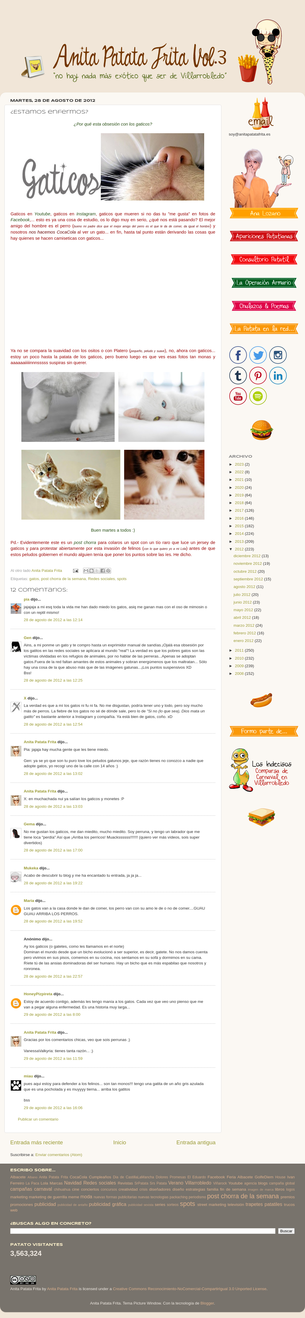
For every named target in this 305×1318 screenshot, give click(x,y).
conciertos (90, 1189)
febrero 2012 (245, 633)
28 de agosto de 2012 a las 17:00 (53, 850)
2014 (240, 533)
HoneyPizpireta (38, 994)
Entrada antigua (196, 1142)
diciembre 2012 (247, 556)
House (280, 1177)
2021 (240, 479)
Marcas (56, 1183)
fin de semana (233, 1189)
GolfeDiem (264, 1177)
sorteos (173, 1205)
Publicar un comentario (38, 1119)
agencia (250, 1183)
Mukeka (31, 868)
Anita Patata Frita (40, 742)
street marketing (211, 1204)
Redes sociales (101, 579)
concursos (109, 1189)
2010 (240, 658)
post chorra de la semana (63, 579)
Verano (175, 1182)
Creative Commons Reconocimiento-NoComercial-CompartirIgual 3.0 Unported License (190, 1289)
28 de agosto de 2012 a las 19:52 (53, 921)
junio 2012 (243, 602)
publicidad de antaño (72, 1205)
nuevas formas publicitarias (115, 1197)
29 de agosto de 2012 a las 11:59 (53, 1058)
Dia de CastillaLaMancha (133, 1177)
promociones (21, 1204)
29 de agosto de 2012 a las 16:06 (53, 1108)
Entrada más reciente (36, 1142)
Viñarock (220, 1183)
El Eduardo (196, 1177)
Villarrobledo (198, 1182)
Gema (29, 824)
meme (73, 1197)
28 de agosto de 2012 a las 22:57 (53, 976)
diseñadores (160, 1189)
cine (75, 1189)
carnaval (43, 1189)
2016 (240, 518)
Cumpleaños (100, 1177)
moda (86, 1196)
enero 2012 (244, 640)
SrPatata (141, 1183)
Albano (33, 1177)
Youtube (235, 1183)
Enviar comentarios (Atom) (58, 1155)
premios (288, 1197)
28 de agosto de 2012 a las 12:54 (53, 724)
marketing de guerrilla (48, 1197)
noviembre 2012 (248, 563)
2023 (240, 464)
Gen (27, 638)
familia (212, 1189)
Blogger (207, 1303)
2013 (240, 541)
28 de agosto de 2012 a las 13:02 (53, 773)
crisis (143, 1189)
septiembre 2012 (248, 579)
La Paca (32, 1183)
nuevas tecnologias (153, 1197)
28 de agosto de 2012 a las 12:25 (53, 680)
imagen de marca (261, 1189)
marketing (19, 1197)
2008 (240, 673)
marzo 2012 (244, 625)
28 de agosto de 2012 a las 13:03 (53, 806)
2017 (240, 510)
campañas (21, 1189)
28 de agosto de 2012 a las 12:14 (53, 620)
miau (28, 1076)
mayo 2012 (243, 610)
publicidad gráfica (107, 1204)
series (160, 1204)
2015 (240, 526)
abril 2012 (242, 617)
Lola (44, 1183)
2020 (240, 487)
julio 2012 (242, 594)
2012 (240, 549)
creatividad (128, 1189)
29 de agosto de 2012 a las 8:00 (52, 1014)
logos (290, 1189)
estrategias (195, 1189)
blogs (262, 1183)
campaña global (282, 1183)
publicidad (45, 1204)
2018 (240, 503)
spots (121, 579)
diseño (178, 1189)
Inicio (119, 1142)
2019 (240, 495)
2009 (240, 666)
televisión (236, 1204)
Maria (29, 900)
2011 (240, 650)
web (14, 1210)
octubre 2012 (245, 571)
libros (279, 1189)
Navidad (73, 1182)
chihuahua (62, 1189)
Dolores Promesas (171, 1177)
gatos (34, 579)
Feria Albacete (240, 1177)
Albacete (18, 1177)
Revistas (125, 1183)
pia (27, 599)
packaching (178, 1197)
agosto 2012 (244, 586)
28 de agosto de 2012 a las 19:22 (53, 883)
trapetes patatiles (264, 1204)
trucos (289, 1204)
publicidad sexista (141, 1205)
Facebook (216, 1177)
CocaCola (78, 1177)
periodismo (197, 1197)
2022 (240, 472)
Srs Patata (158, 1183)
